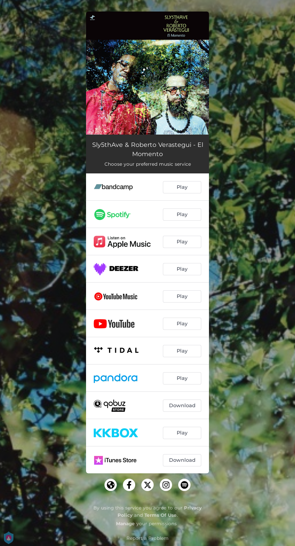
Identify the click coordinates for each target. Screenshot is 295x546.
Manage (125, 523)
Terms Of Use (160, 515)
